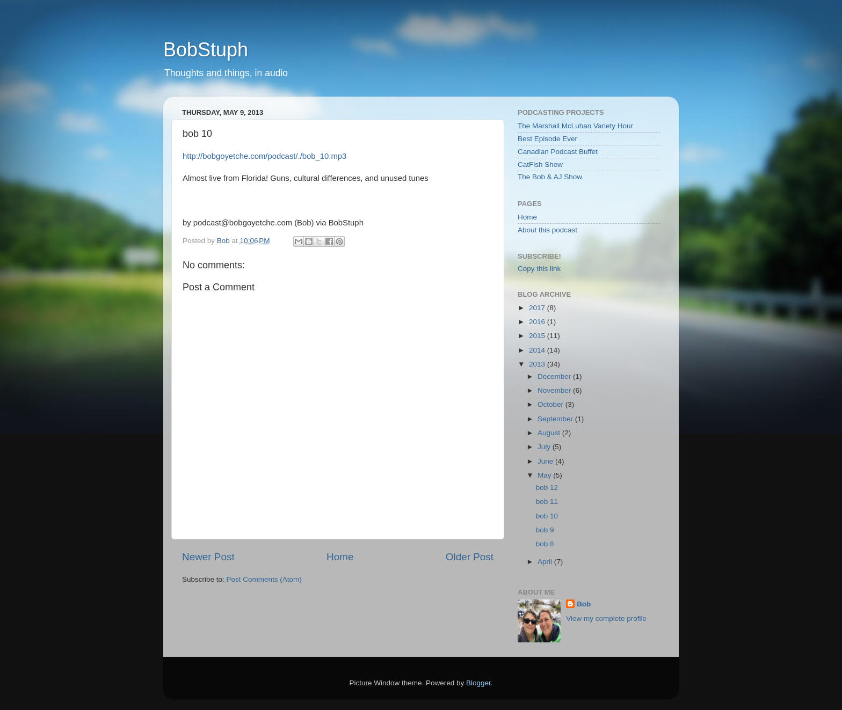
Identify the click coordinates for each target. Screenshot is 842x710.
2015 (538, 336)
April (546, 562)
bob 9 (545, 530)
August (550, 433)
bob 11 (547, 501)
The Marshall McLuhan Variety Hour (575, 126)
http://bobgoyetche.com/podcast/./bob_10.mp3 (264, 156)
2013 (538, 364)
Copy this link (539, 269)
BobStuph (205, 50)
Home (339, 556)
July (545, 447)
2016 (538, 322)
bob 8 (545, 544)
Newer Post (208, 556)
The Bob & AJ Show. (551, 177)
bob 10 (547, 516)
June (546, 461)
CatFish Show (540, 164)
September (556, 419)
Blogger (478, 683)
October (551, 404)
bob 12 (547, 488)
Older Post (469, 556)
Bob (584, 604)
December (555, 376)
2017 (538, 308)
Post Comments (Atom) (264, 579)
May (545, 475)
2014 (538, 350)
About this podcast (547, 230)
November (555, 390)
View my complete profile (606, 618)
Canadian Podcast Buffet (558, 152)
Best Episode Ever (547, 139)
